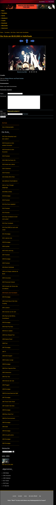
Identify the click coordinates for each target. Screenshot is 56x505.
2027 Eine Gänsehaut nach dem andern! (9, 138)
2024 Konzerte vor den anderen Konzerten (8, 144)
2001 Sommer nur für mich (9, 311)
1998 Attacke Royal (7, 339)
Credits (3, 20)
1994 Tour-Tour (6, 376)
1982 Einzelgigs (6, 443)
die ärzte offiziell (33, 496)
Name (1, 93)
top (40, 496)
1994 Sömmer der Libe (8, 380)
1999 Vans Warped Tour (8, 335)
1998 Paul (4, 343)
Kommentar (3, 96)
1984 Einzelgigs (6, 430)
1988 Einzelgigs (6, 389)
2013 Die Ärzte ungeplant (8, 204)
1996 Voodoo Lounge (7, 360)
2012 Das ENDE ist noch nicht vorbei (10, 228)
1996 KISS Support (7, 355)
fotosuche (6, 448)
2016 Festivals (6, 200)
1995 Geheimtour (6, 372)
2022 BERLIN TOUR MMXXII (9, 181)
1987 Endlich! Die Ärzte (8, 405)
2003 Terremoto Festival (8, 282)
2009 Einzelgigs (6, 242)
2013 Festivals (6, 208)
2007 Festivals (6, 254)
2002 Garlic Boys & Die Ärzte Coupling (9, 302)
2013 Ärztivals (6, 212)
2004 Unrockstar (6, 278)
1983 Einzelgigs (6, 439)
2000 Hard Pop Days (7, 326)
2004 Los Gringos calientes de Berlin (10, 272)
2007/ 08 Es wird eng (7, 250)
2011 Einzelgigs (6, 234)
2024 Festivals (6, 156)
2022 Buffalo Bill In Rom (8, 177)
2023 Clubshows (6, 168)
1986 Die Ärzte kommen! (8, 418)
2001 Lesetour (6, 307)
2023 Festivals (6, 172)
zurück (14, 496)
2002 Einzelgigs (6, 297)
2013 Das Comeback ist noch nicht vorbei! (9, 218)
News (3, 10)
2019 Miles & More (7, 191)
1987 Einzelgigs (6, 397)
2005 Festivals (6, 263)
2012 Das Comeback (7, 223)
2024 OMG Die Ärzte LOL (9, 160)
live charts (51, 1)
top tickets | (42, 1)
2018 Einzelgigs (6, 196)
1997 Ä (4, 351)
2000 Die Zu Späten (7, 330)
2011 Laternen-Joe (7, 238)
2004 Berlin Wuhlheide (8, 267)
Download (4, 23)
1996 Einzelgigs (6, 364)
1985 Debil (5, 426)
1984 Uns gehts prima (8, 435)
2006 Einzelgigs (6, 259)
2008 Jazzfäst (5, 246)
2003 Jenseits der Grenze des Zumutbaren (10, 287)
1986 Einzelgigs (6, 410)
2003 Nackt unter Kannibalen (9, 292)
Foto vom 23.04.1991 (7, 464)
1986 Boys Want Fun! (7, 414)
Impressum (4, 28)
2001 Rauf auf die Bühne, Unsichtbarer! (8, 317)
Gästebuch (4, 18)
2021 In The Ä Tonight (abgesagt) (8, 186)
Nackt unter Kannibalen (22, 32)
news (25, 496)
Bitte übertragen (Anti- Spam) (3, 113)
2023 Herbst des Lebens (8, 164)
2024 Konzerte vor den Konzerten (8, 151)
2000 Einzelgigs (6, 322)
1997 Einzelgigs (6, 347)
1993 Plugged (5, 385)
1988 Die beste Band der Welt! (10, 393)
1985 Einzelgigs (6, 422)
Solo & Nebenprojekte (8, 127)
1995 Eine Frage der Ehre (9, 368)
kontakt (20, 496)
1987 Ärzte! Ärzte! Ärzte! (8, 401)
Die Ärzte (4, 123)
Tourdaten (4, 13)
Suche (3, 15)
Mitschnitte (4, 25)
